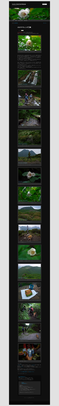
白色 (24, 371)
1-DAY (13, 20)
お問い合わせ (25, 20)
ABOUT (16, 20)
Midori (19, 376)
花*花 (26, 371)
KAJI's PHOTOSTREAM (19, 4)
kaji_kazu (30, 371)
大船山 (23, 371)
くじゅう (21, 371)
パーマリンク (32, 371)
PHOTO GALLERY (20, 20)
